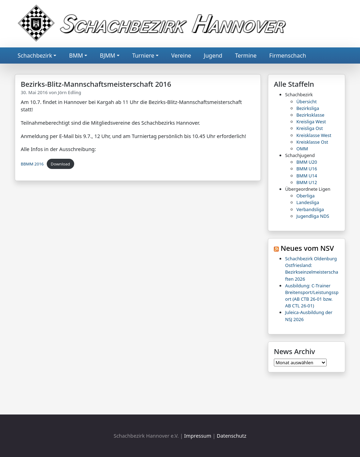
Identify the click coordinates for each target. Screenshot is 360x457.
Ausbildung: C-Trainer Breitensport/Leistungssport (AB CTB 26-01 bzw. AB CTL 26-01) (312, 295)
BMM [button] (76, 55)
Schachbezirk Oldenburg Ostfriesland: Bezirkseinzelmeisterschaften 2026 (311, 268)
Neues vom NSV (307, 248)
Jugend (213, 55)
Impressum (197, 435)
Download (60, 164)
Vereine (181, 55)
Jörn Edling (69, 92)
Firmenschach (287, 55)
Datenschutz (231, 435)
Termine (245, 55)
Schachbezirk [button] (35, 55)
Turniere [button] (143, 55)
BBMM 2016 (32, 164)
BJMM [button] (107, 55)
